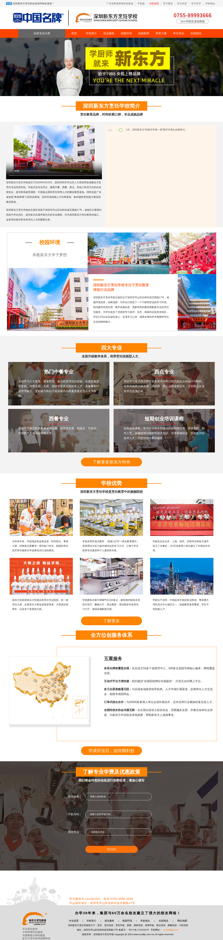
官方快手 (196, 3)
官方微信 (168, 3)
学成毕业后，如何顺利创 (111, 750)
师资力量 (161, 33)
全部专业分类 (41, 33)
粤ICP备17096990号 (139, 930)
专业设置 (74, 920)
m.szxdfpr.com (170, 930)
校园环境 (126, 33)
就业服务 (108, 33)
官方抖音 (182, 3)
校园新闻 (143, 33)
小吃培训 (154, 3)
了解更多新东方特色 (111, 462)
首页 (74, 33)
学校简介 (91, 33)
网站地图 (182, 920)
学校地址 (210, 3)
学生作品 (178, 33)
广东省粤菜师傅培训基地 (119, 3)
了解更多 (111, 620)
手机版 (141, 3)
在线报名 (196, 33)
